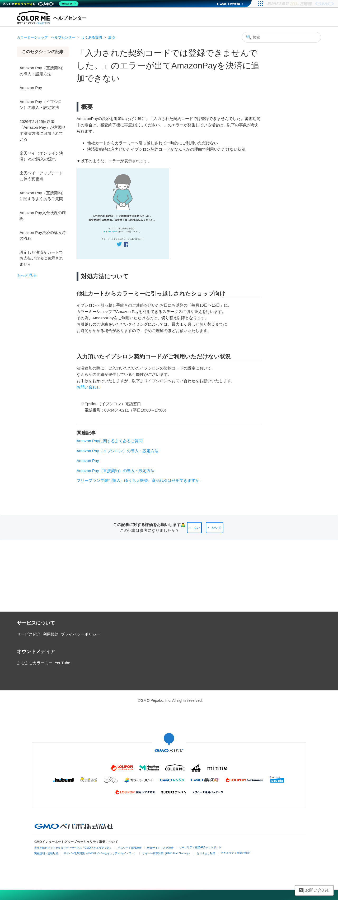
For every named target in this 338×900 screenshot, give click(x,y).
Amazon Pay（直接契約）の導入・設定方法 (43, 71)
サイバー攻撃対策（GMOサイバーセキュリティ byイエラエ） (100, 853)
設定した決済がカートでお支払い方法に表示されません (41, 258)
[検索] (281, 37)
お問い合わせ (88, 387)
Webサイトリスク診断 (160, 847)
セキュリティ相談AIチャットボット (200, 847)
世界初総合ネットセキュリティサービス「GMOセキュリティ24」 (73, 847)
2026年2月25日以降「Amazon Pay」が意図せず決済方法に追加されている (43, 130)
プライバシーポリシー (80, 634)
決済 (111, 37)
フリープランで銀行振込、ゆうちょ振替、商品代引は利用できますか (138, 480)
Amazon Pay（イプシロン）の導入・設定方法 (41, 104)
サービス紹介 (29, 634)
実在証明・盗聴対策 (46, 853)
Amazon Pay (31, 87)
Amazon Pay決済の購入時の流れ (43, 235)
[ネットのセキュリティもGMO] (40, 3)
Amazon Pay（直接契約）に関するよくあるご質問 (43, 196)
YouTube (62, 663)
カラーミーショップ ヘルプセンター (46, 37)
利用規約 (51, 634)
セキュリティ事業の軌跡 (235, 852)
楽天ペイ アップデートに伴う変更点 (41, 176)
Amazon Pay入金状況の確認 (43, 215)
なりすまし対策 (206, 853)
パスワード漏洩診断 (130, 847)
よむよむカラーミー (35, 663)
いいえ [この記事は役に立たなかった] (217, 527)
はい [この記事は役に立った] (197, 527)
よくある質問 (91, 37)
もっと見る (27, 275)
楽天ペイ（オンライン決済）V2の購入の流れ (41, 156)
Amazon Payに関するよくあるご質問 (110, 441)
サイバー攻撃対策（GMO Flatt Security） (166, 853)
